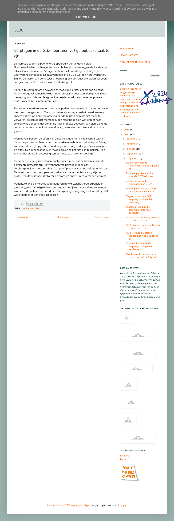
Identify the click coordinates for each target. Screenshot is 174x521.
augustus (132, 158)
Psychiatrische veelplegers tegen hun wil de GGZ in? (141, 255)
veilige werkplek (31, 208)
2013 (127, 129)
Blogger (121, 505)
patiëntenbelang (129, 106)
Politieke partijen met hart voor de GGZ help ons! (140, 175)
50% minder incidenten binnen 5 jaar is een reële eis (143, 227)
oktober (131, 148)
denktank (125, 116)
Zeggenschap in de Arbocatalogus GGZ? (139, 182)
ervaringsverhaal (129, 109)
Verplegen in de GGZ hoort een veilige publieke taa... (141, 190)
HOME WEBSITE (129, 55)
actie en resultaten (130, 88)
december (132, 139)
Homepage (63, 217)
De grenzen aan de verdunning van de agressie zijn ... (142, 165)
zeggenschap (127, 92)
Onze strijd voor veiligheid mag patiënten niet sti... (143, 219)
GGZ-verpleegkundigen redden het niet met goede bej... (142, 235)
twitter (124, 459)
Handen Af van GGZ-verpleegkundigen (68, 505)
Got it (97, 17)
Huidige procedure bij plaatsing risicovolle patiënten (138, 209)
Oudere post (102, 217)
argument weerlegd (131, 99)
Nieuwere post (23, 217)
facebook (125, 455)
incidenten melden (130, 112)
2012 (127, 134)
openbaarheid (127, 95)
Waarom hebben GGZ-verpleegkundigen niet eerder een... (139, 246)
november (132, 143)
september (133, 153)
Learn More (82, 17)
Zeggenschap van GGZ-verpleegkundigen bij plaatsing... (139, 199)
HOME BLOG (127, 48)
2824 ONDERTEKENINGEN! (135, 62)
